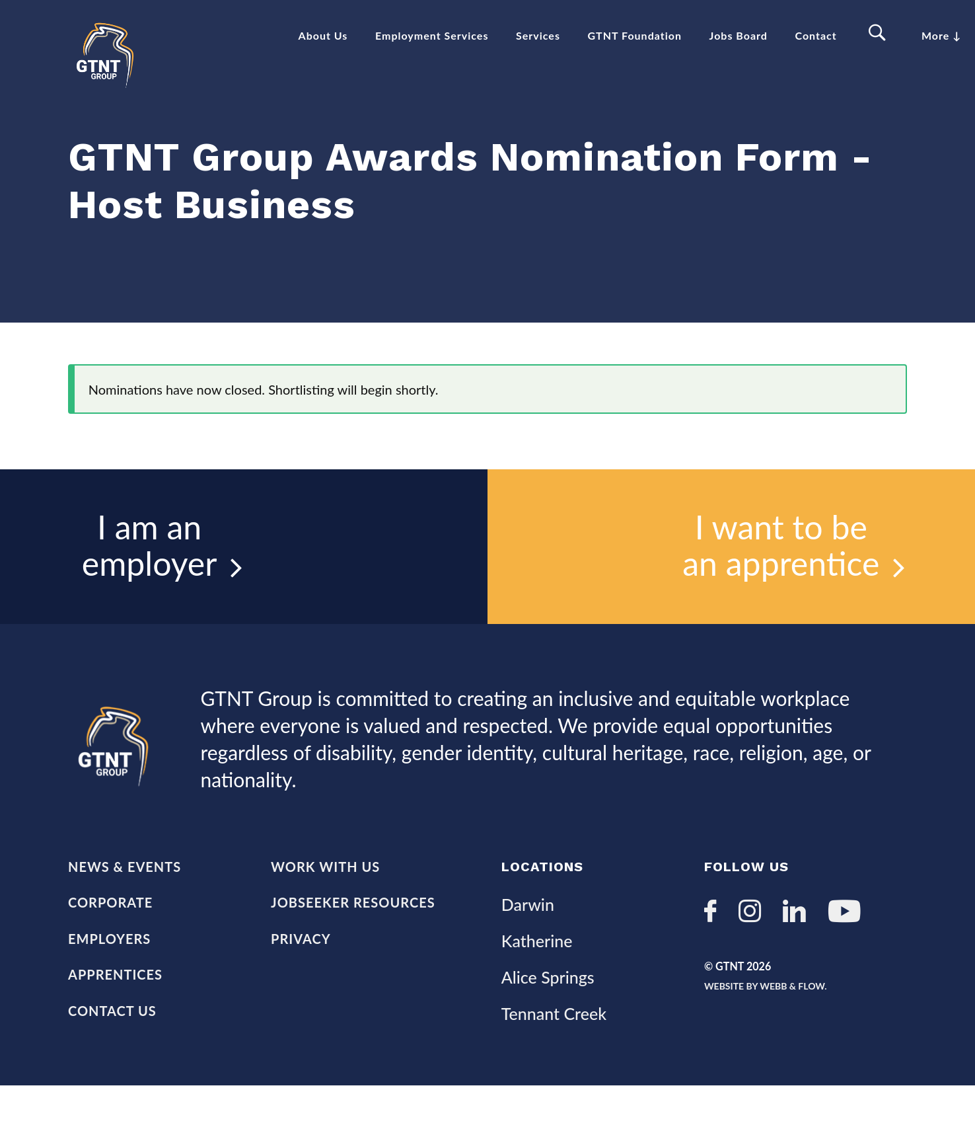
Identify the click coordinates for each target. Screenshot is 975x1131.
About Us (323, 35)
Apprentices (115, 1018)
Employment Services (431, 35)
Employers (109, 980)
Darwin (527, 942)
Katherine (537, 980)
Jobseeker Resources (353, 943)
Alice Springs (548, 1019)
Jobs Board (738, 35)
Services (538, 35)
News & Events (124, 905)
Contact (816, 35)
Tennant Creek (553, 1058)
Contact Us (112, 1056)
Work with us (325, 905)
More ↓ (941, 35)
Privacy (301, 980)
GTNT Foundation (635, 35)
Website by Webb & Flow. (791, 1030)
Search (879, 33)
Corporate (110, 943)
